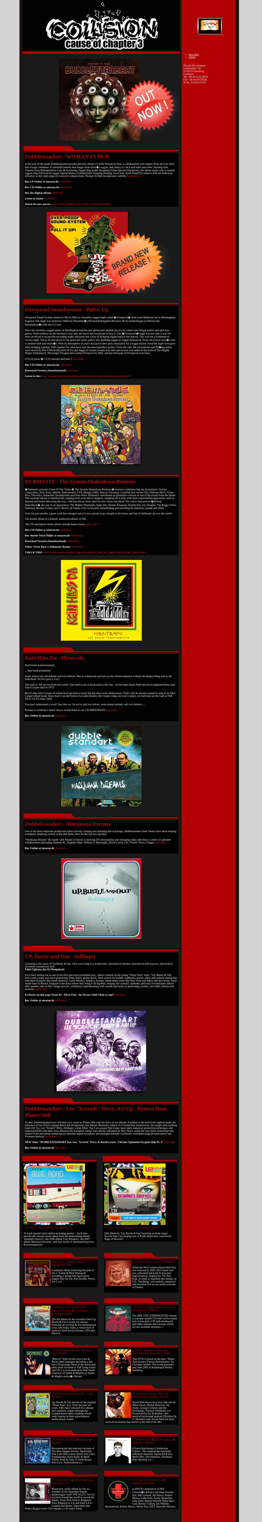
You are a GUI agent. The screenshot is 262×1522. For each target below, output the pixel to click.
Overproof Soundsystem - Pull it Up (66, 310)
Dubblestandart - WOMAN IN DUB (67, 157)
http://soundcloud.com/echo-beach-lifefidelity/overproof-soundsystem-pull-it (85, 376)
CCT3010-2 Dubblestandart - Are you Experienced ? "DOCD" (153, 1308)
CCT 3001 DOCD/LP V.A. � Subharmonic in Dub (148, 1482)
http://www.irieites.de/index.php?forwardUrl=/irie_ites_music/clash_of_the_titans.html (94, 552)
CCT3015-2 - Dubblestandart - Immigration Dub (68, 1263)
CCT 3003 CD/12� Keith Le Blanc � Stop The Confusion (153, 1441)
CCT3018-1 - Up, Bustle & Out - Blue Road (48, 1227)
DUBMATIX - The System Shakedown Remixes (80, 481)
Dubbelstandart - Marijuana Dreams (68, 824)
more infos (194, 54)
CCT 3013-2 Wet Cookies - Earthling (152, 1261)
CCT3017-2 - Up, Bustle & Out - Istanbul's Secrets (132, 1227)
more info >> (134, 176)
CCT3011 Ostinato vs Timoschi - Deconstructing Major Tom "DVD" (151, 1352)
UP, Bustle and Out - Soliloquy (60, 956)
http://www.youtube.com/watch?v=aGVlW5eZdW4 (81, 204)
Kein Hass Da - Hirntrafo (54, 658)
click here (65, 181)
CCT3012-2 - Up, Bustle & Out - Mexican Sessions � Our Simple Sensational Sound (70, 1310)
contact (192, 57)
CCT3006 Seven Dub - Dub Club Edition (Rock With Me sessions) (150, 1395)
